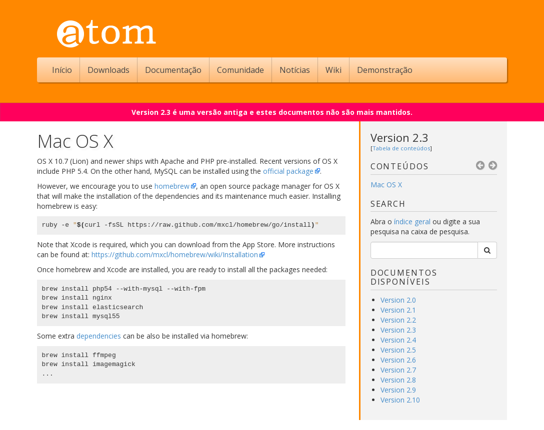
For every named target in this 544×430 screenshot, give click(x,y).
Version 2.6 (398, 360)
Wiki (334, 69)
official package (288, 171)
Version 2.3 (399, 137)
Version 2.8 (398, 380)
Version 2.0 (398, 300)
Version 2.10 (400, 400)
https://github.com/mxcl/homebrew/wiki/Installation (175, 254)
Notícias (295, 69)
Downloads (109, 69)
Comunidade (240, 69)
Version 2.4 (398, 340)
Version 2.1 (398, 310)
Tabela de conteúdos (401, 148)
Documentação (173, 69)
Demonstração (384, 69)
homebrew (172, 186)
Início (62, 69)
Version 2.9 (398, 390)
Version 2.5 (398, 350)
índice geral (412, 221)
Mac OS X (386, 184)
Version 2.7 (398, 370)
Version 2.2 (398, 320)
